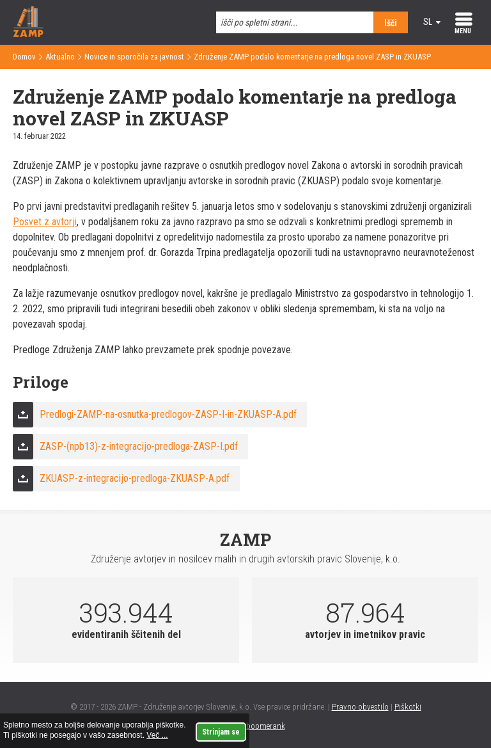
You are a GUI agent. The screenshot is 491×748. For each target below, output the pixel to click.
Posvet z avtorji (45, 222)
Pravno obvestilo (360, 707)
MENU (463, 31)
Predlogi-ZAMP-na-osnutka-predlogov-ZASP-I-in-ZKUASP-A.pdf (168, 414)
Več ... (157, 735)
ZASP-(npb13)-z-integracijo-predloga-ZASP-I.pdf (139, 446)
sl (427, 22)
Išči (390, 23)
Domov (24, 56)
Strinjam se (221, 732)
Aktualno (60, 56)
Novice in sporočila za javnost (134, 56)
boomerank (265, 726)
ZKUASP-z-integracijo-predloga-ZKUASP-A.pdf (135, 478)
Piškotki (407, 707)
